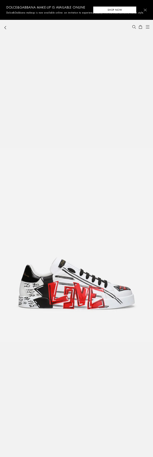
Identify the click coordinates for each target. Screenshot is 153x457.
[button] (145, 10)
